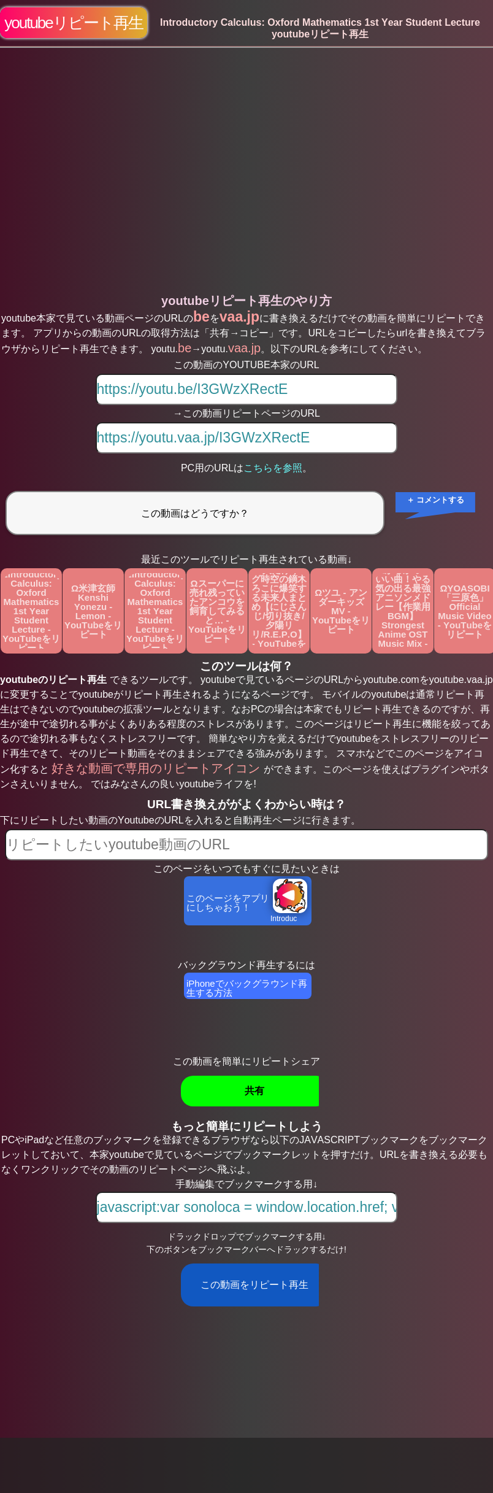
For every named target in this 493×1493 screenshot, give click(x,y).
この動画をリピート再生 (254, 1284)
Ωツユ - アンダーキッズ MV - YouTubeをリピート (341, 611)
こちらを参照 (272, 468)
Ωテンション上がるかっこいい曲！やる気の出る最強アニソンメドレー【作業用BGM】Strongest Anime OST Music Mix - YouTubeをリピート (403, 611)
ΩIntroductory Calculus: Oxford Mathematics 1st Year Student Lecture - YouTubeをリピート (31, 611)
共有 (254, 1091)
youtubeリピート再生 (73, 23)
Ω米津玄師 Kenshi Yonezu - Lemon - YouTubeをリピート (93, 611)
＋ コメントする (436, 499)
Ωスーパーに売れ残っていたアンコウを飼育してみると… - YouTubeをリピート (217, 611)
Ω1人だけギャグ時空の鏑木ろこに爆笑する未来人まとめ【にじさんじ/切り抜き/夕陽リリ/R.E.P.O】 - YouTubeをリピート (279, 611)
